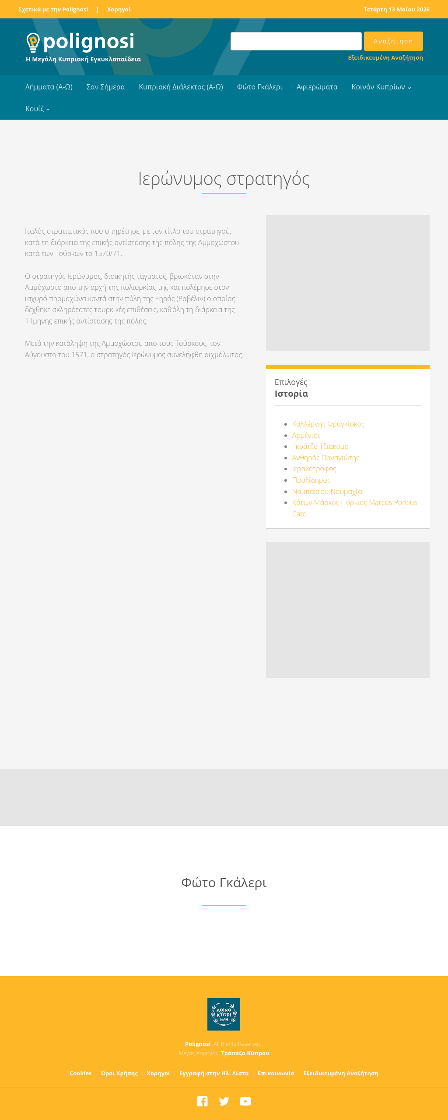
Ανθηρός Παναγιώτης (326, 457)
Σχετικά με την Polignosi (53, 9)
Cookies (81, 1073)
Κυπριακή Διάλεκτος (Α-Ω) (181, 87)
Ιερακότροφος (314, 468)
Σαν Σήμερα (106, 87)
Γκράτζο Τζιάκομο (320, 446)
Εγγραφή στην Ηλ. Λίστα (214, 1073)
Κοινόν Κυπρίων (378, 87)
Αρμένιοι (306, 435)
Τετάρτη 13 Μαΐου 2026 (397, 9)
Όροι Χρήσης (119, 1073)
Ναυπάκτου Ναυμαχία (327, 491)
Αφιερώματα (317, 87)
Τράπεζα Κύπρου (245, 1053)
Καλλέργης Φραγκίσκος (328, 424)
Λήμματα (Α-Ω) (49, 87)
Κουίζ (34, 109)
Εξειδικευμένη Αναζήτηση (385, 57)
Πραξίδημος (311, 480)
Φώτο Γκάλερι (260, 87)
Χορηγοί (119, 9)
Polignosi (198, 1044)
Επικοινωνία (276, 1073)
